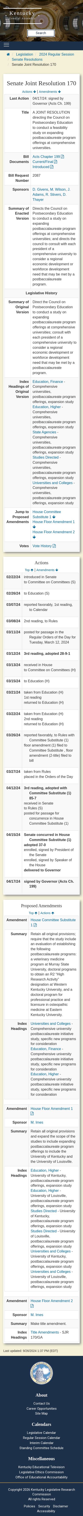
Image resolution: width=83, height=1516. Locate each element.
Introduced (43, 167)
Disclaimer (60, 1506)
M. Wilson (58, 189)
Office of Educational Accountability (41, 1477)
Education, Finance (48, 382)
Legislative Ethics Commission (41, 1472)
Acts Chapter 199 (48, 157)
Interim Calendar (42, 1443)
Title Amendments (45, 1332)
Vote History (44, 546)
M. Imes (37, 1122)
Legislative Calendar (41, 1433)
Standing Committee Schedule (41, 1448)
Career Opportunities (42, 1409)
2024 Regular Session (56, 54)
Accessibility (46, 1511)
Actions (29, 91)
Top (29, 570)
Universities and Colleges (53, 483)
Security (44, 1506)
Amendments (50, 91)
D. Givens (40, 189)
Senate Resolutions (27, 59)
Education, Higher (47, 407)
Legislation (24, 54)
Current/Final (45, 162)
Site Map (41, 1413)
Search (41, 33)
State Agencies (44, 432)
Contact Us (41, 1403)
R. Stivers (53, 194)
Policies (29, 1506)
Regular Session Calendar (41, 1438)
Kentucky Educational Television (41, 1467)
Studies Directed (45, 457)
